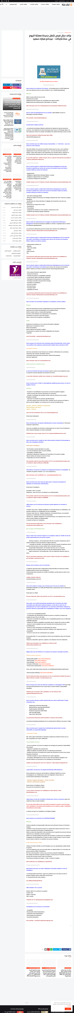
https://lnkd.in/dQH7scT (41, 660)
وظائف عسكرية (45, 4)
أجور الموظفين (13, 4)
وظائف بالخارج (23, 4)
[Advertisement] (37, 18)
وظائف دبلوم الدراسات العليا (12, 228)
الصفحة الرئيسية (68, 32)
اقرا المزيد (69, 1006)
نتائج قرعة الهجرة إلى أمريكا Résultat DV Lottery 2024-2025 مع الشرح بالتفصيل (17, 160)
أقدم (27, 1002)
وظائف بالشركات (34, 4)
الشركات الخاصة (60, 32)
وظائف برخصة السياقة (12, 212)
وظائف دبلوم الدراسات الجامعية (12, 225)
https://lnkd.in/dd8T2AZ (48, 665)
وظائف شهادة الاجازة (12, 241)
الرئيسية (71, 1)
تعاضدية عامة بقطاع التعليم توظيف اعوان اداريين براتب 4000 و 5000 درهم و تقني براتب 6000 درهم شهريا (65, 973)
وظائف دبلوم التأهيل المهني (12, 223)
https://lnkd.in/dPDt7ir (40, 662)
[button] (6, 4)
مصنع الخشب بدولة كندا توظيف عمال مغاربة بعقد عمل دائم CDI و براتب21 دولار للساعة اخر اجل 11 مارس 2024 (17, 186)
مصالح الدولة (9, 256)
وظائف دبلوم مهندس (12, 238)
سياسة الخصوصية (62, 1)
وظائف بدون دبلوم (12, 210)
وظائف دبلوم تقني (12, 231)
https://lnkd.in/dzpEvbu (45, 664)
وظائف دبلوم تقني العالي (12, 233)
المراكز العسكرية (17, 256)
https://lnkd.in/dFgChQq (44, 658)
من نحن (67, 1)
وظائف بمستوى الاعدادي (12, 218)
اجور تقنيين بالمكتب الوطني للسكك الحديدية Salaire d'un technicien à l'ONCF (8, 114)
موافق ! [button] (68, 1009)
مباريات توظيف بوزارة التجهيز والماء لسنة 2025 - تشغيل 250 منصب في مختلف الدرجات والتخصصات (8, 122)
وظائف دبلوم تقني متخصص (12, 236)
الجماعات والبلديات (16, 251)
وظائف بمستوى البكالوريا (12, 220)
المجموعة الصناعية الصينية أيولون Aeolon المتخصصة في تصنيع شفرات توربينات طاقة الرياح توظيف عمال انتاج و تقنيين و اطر (49, 973)
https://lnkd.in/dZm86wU (46, 672)
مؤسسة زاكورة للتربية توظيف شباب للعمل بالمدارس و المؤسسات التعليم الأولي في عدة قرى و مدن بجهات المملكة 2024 (33, 973)
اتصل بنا (56, 1)
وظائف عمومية (56, 4)
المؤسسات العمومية (16, 253)
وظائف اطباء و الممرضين (12, 207)
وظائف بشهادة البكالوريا (12, 215)
